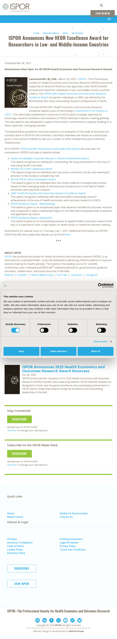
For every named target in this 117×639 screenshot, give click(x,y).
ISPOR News (77, 33)
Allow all (95, 351)
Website (9, 275)
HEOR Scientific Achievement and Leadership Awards (50, 148)
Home (36, 33)
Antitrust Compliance (20, 542)
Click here (12, 430)
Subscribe (19, 419)
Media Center (15, 517)
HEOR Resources (51, 33)
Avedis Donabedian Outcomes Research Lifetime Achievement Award (50, 158)
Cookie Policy (15, 549)
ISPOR (82, 79)
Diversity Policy (16, 553)
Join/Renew (102, 13)
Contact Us (66, 517)
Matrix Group (76, 631)
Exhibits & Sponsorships (74, 513)
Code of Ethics (15, 546)
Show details (101, 341)
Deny (21, 351)
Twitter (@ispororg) (41, 275)
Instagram (92, 275)
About (11, 513)
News (65, 33)
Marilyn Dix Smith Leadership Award (31, 168)
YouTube (62, 275)
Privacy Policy (68, 546)
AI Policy (12, 539)
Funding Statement (71, 539)
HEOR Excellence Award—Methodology (33, 203)
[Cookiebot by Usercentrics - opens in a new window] (100, 285)
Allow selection (58, 351)
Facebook (76, 275)
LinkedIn (22, 275)
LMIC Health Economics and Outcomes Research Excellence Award (48, 193)
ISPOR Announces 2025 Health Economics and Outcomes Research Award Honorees (63, 368)
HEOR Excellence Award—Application (31, 217)
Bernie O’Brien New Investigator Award (33, 179)
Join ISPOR (21, 584)
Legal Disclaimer (69, 542)
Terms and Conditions (73, 549)
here (67, 234)
